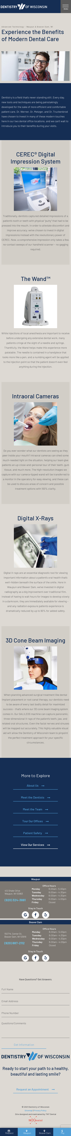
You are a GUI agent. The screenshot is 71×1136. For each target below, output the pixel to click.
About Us (32, 785)
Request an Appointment (32, 1089)
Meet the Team (32, 809)
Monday (36, 888)
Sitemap (29, 1110)
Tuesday (36, 892)
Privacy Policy (40, 1110)
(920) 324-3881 (15, 900)
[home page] (24, 6)
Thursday (37, 898)
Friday (35, 902)
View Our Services (32, 844)
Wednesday (38, 895)
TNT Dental (51, 1114)
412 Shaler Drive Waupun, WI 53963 (14, 892)
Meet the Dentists (32, 797)
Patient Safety (32, 833)
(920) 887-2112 (14, 943)
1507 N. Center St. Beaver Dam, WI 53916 (15, 935)
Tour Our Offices (32, 821)
